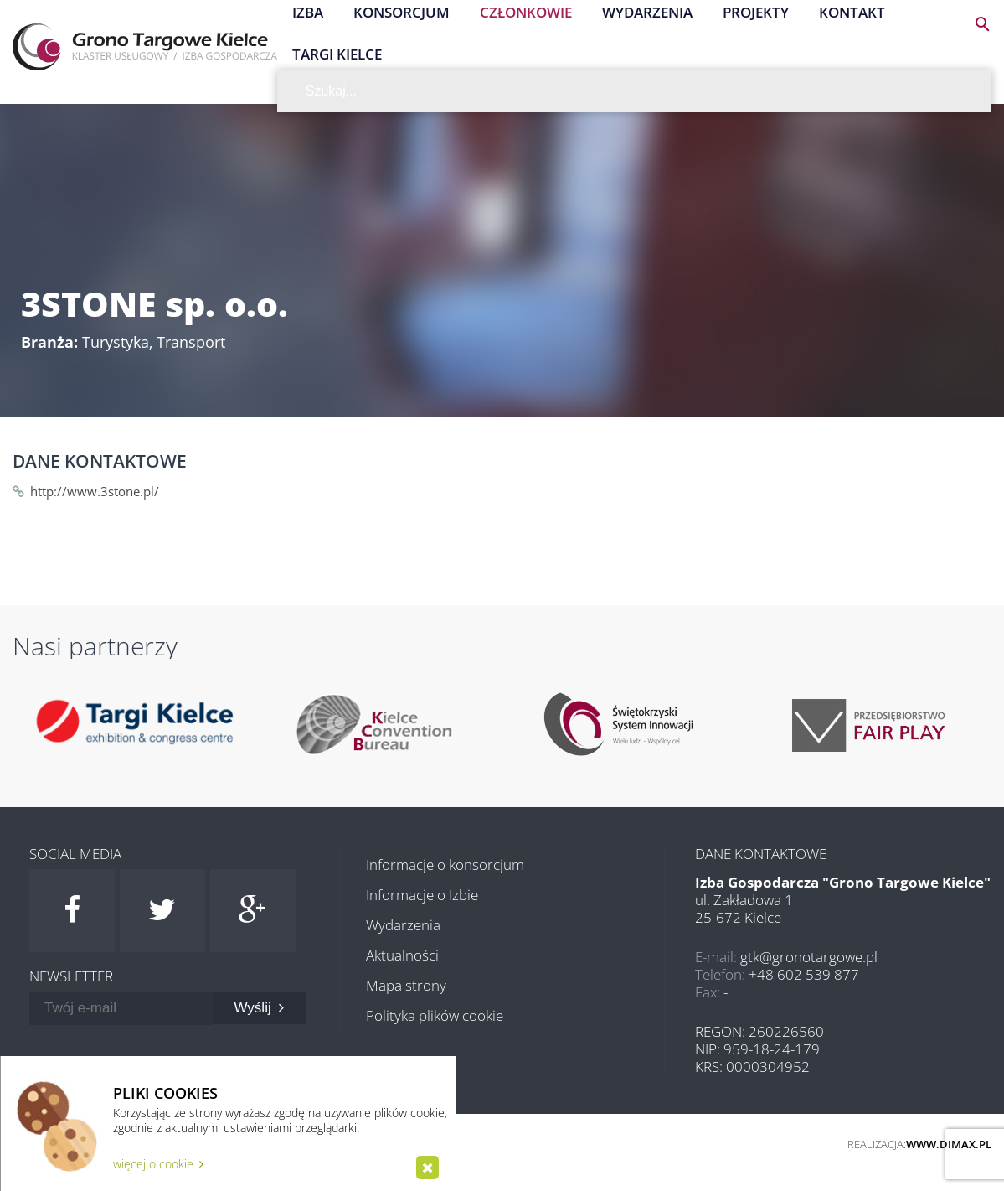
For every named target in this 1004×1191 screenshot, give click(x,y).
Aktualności (402, 955)
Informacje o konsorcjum (445, 864)
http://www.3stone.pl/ (94, 491)
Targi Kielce (337, 54)
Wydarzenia (403, 925)
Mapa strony (406, 985)
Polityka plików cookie (434, 1015)
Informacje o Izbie (422, 894)
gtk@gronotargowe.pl (809, 956)
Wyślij (259, 1008)
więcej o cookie (158, 1164)
